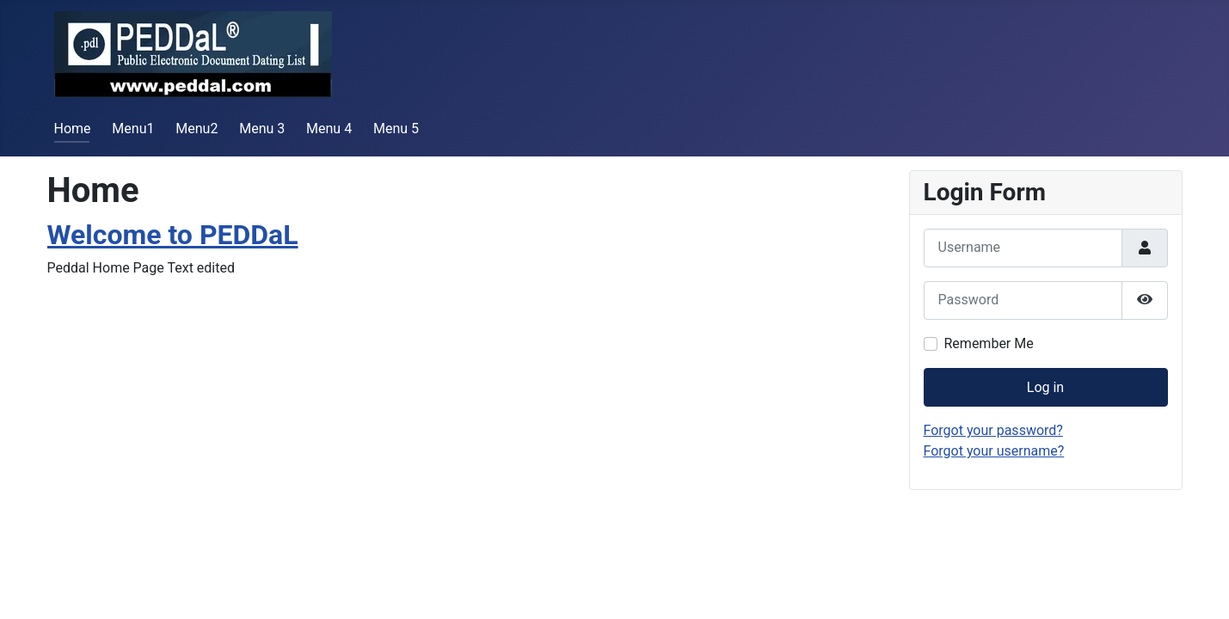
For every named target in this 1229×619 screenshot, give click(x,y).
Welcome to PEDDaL (172, 234)
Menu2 (196, 128)
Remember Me (989, 343)
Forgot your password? (993, 430)
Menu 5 (396, 128)
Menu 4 (329, 128)
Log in (1045, 387)
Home (72, 128)
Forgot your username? (994, 451)
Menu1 (133, 128)
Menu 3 (262, 128)
